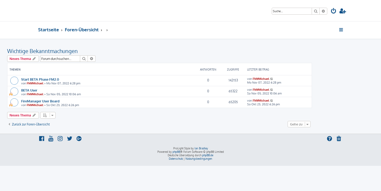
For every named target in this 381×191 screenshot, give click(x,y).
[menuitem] (333, 11)
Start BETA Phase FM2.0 (71, 79)
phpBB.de (207, 155)
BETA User (60, 90)
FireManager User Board (71, 101)
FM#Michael (66, 83)
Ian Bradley (201, 148)
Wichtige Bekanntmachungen (73, 50)
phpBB (176, 151)
